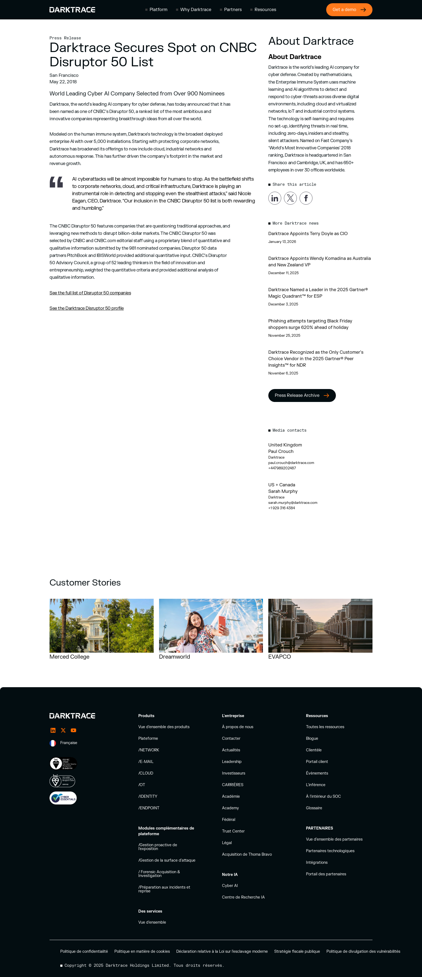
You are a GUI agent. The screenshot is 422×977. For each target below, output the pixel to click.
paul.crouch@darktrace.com (291, 463)
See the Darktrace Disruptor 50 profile (87, 308)
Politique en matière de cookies (142, 951)
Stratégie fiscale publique (297, 951)
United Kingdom (285, 445)
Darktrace (276, 457)
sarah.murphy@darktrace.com (292, 503)
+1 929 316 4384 (281, 508)
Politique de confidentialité (84, 951)
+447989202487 (282, 468)
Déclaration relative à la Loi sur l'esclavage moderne (222, 951)
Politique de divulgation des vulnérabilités (363, 951)
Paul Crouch (281, 451)
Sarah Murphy (283, 491)
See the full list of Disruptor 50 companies (90, 293)
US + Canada (281, 485)
